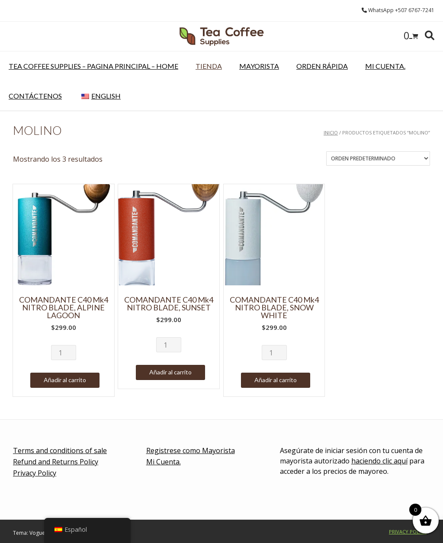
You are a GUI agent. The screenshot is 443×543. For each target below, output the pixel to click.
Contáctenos (35, 96)
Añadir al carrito (65, 379)
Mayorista (259, 66)
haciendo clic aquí (379, 461)
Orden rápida (322, 66)
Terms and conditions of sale (60, 450)
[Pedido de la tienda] (378, 158)
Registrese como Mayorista (190, 450)
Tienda (209, 66)
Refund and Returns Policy (55, 461)
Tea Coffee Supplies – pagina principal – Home (93, 66)
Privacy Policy (34, 473)
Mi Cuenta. (385, 66)
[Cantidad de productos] (63, 352)
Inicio (331, 132)
